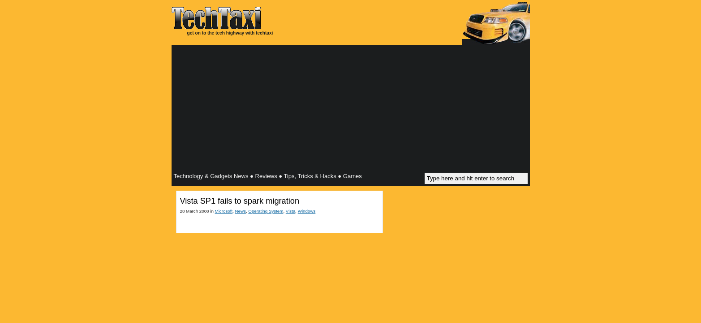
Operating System (265, 211)
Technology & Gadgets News (211, 176)
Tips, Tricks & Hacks (310, 176)
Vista (291, 211)
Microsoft (224, 211)
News (240, 211)
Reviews (266, 176)
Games (352, 176)
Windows (307, 211)
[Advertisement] (351, 110)
